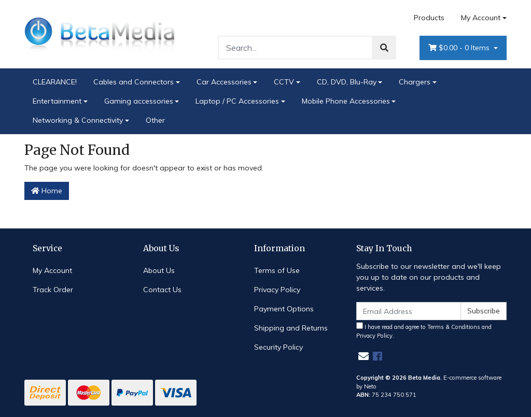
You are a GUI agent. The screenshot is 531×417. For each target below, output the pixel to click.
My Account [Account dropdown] (480, 17)
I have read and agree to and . (424, 330)
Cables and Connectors (133, 82)
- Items (460, 47)
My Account (52, 270)
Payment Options (284, 308)
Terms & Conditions (453, 326)
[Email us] (363, 356)
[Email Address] (408, 311)
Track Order (53, 289)
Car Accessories (224, 82)
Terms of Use (277, 270)
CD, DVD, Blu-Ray (346, 82)
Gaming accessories (138, 101)
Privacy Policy (277, 289)
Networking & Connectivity (78, 120)
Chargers (414, 82)
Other (155, 120)
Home (46, 190)
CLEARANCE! (55, 82)
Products (429, 17)
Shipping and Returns (291, 328)
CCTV (284, 82)
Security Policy (278, 347)
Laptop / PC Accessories (237, 101)
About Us (159, 270)
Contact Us (162, 289)
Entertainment (57, 101)
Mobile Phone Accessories (346, 101)
